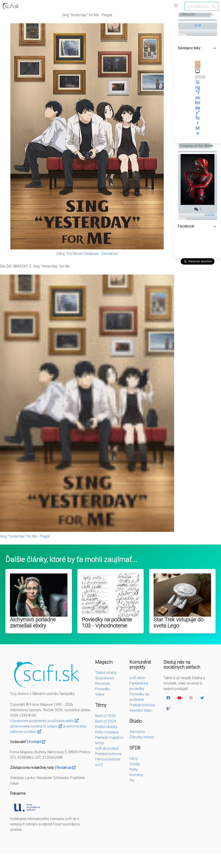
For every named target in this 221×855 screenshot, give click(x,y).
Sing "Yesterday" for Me (197, 108)
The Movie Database (82, 253)
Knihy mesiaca (106, 732)
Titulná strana (105, 672)
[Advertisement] (198, 334)
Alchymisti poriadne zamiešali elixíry (33, 622)
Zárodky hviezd (141, 737)
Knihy (133, 769)
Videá (99, 694)
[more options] (214, 48)
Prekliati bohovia (108, 754)
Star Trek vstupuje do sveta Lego (178, 622)
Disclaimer (110, 253)
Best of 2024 (105, 721)
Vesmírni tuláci (140, 710)
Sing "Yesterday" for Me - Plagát (25, 536)
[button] (176, 6)
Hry (132, 780)
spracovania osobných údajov (36, 726)
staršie (210, 215)
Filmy (133, 758)
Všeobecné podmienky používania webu (44, 721)
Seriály (134, 764)
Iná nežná (137, 731)
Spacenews (104, 678)
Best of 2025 (105, 716)
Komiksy (136, 775)
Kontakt (37, 742)
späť (197, 25)
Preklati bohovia (142, 705)
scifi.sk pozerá (106, 748)
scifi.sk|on (137, 678)
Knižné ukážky (106, 727)
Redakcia (66, 767)
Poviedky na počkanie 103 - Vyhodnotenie (107, 622)
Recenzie (102, 683)
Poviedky (102, 689)
